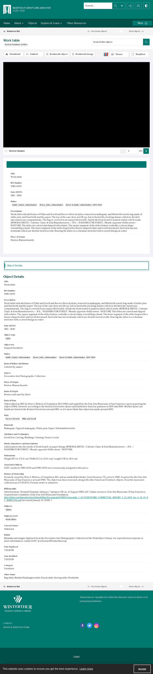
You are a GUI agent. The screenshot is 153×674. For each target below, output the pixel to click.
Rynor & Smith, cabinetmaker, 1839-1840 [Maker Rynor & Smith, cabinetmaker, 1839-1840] (84, 205)
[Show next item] (146, 151)
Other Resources (76, 23)
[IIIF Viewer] (119, 54)
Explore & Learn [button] (52, 23)
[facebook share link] (82, 625)
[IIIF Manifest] (139, 54)
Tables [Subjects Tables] (8, 510)
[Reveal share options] (130, 6)
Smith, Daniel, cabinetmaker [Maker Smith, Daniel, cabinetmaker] (24, 205)
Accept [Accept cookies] (142, 669)
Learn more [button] (86, 668)
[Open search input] (122, 6)
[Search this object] (117, 42)
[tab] (76, 164)
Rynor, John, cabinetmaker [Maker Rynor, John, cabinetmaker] (51, 205)
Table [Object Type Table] (8, 338)
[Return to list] (23, 31)
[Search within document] (146, 42)
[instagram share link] (96, 625)
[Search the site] (98, 6)
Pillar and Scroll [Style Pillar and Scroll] (29, 419)
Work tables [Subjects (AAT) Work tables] (11, 519)
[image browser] (15, 151)
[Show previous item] (123, 151)
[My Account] (138, 6)
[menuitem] (76, 656)
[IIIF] (106, 54)
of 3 (141, 151)
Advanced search (91, 11)
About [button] (19, 23)
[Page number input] (132, 151)
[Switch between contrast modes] (146, 6)
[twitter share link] (89, 625)
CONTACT (7, 623)
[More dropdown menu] (142, 23)
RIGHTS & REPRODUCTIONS (16, 627)
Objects (32, 23)
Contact (76, 656)
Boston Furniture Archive (16, 44)
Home (7, 23)
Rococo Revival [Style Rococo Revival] (12, 419)
